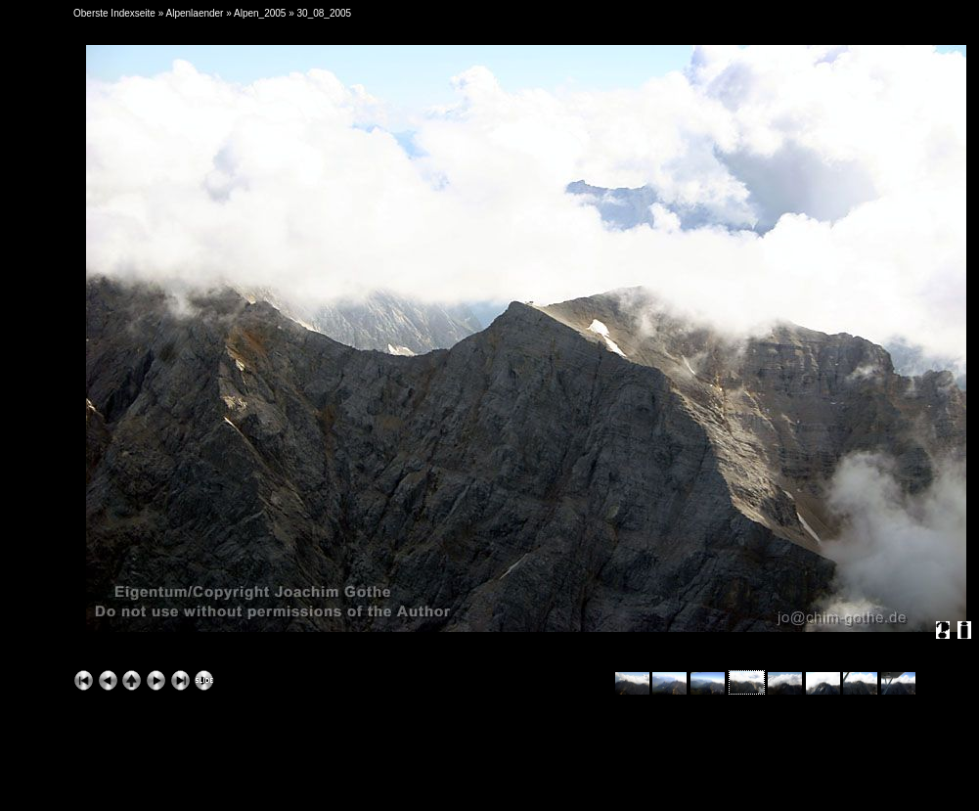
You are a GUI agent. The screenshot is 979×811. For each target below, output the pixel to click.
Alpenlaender (195, 13)
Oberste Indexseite (114, 13)
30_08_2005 (324, 13)
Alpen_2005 (260, 13)
